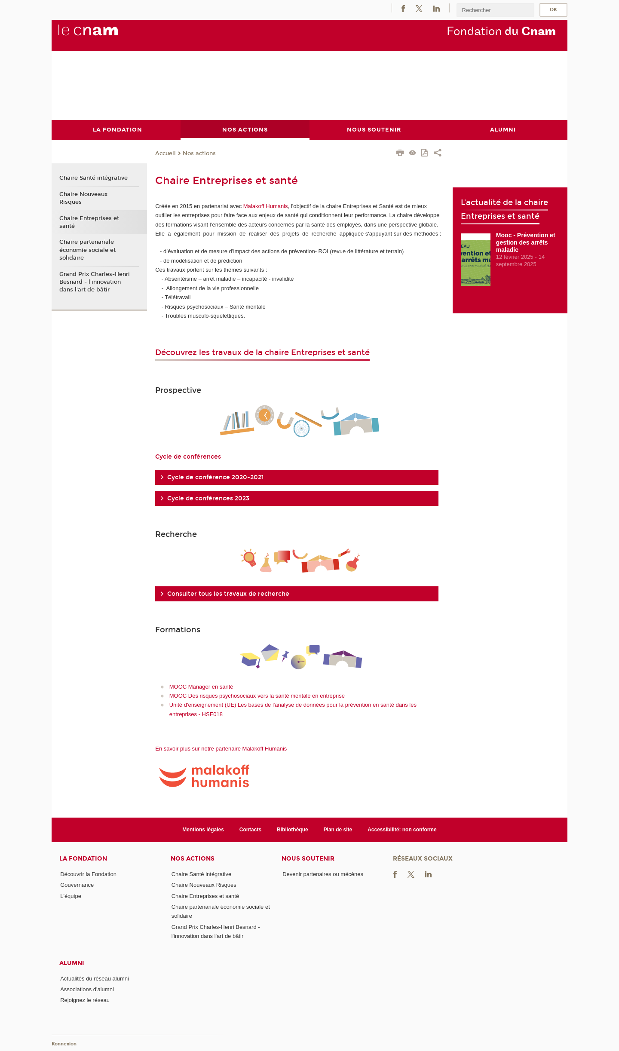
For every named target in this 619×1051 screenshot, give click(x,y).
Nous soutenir (308, 858)
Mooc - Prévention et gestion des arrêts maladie (525, 242)
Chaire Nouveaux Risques (83, 197)
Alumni (71, 962)
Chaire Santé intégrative (93, 178)
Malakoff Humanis (265, 205)
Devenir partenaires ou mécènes (322, 874)
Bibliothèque (292, 829)
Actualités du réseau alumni (94, 978)
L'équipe (70, 895)
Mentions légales (203, 829)
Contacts (250, 829)
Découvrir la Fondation (88, 874)
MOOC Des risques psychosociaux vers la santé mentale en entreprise (257, 695)
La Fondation (83, 858)
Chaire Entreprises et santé (89, 221)
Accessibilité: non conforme (402, 829)
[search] (495, 10)
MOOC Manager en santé (201, 686)
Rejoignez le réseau (85, 1000)
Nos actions (199, 153)
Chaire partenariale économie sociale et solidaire (87, 250)
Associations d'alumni (87, 989)
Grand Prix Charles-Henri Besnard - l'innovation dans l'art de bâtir (94, 281)
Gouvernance (77, 885)
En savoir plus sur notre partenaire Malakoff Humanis (221, 748)
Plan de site (338, 829)
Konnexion (64, 1043)
